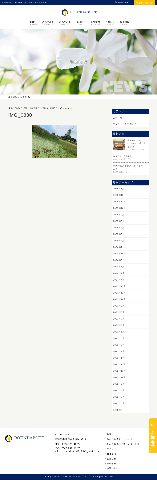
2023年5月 (119, 332)
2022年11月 (119, 371)
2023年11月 (119, 293)
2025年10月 (119, 208)
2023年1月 (119, 358)
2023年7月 (119, 319)
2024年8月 (119, 266)
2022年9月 (119, 384)
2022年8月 (119, 390)
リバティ (111, 449)
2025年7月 (119, 227)
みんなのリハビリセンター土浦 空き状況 (136, 143)
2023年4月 (119, 338)
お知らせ (117, 117)
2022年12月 (119, 364)
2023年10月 (119, 299)
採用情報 (111, 463)
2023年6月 (119, 325)
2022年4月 (119, 403)
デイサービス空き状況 (124, 124)
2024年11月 (119, 247)
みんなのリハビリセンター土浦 (123, 444)
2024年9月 (119, 260)
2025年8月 (119, 221)
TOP (109, 434)
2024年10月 (119, 253)
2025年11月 (119, 202)
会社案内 (111, 454)
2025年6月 (119, 234)
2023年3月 (119, 345)
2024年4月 (119, 280)
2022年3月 (119, 410)
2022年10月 (119, 377)
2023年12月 (119, 286)
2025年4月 (119, 240)
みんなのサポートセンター (121, 439)
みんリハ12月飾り (122, 156)
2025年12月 (119, 195)
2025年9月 (119, 214)
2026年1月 (119, 188)
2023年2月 (119, 351)
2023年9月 (119, 306)
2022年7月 (119, 397)
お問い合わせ (144, 2)
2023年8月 (119, 312)
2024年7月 (119, 273)
